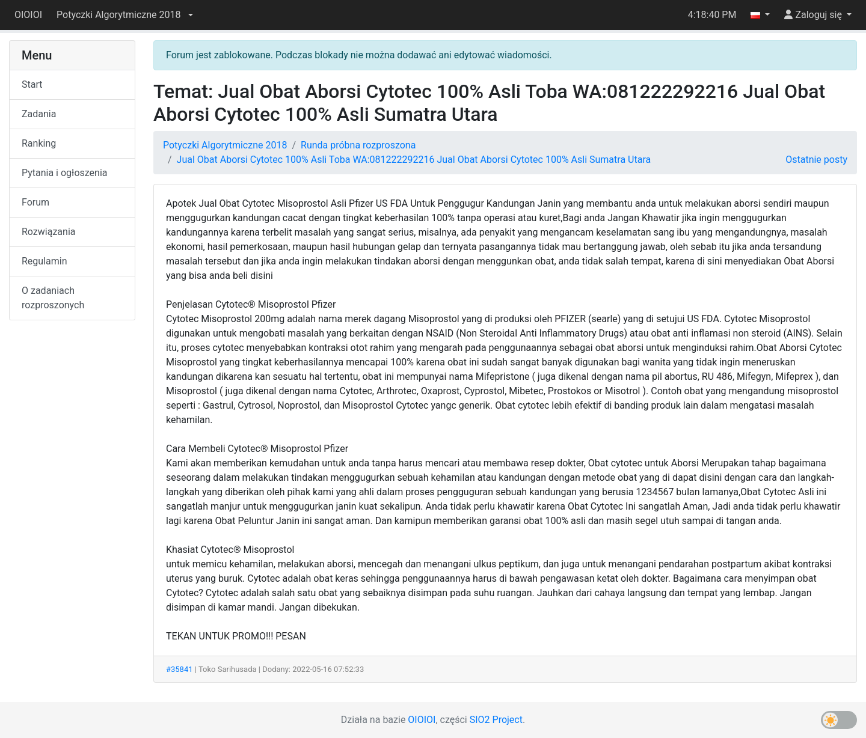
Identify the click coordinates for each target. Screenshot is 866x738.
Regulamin (44, 261)
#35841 (179, 669)
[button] (124, 15)
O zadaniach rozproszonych (53, 298)
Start (32, 84)
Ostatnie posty (816, 159)
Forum (35, 202)
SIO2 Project (496, 719)
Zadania (39, 114)
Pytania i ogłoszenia (65, 172)
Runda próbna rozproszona (358, 145)
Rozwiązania (48, 231)
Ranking (39, 143)
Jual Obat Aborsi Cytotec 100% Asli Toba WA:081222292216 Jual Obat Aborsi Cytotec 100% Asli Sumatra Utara (414, 159)
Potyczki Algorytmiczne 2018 (225, 145)
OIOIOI (28, 14)
